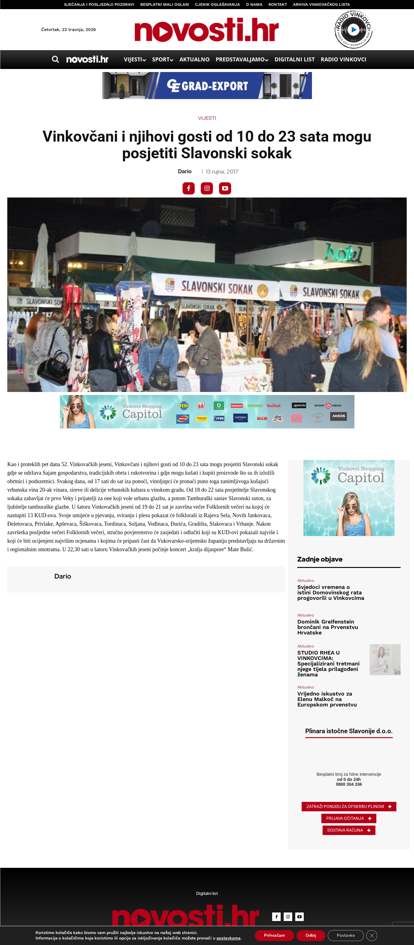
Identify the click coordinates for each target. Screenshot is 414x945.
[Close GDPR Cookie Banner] (371, 935)
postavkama (229, 938)
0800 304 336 (349, 784)
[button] (55, 59)
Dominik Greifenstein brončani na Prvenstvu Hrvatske (327, 627)
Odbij (311, 935)
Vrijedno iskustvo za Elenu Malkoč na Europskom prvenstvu (327, 699)
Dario (185, 171)
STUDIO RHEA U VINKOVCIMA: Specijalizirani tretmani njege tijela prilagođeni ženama (328, 663)
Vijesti (207, 118)
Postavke (346, 935)
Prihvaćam (274, 935)
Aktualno (305, 580)
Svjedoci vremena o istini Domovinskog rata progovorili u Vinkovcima (330, 592)
